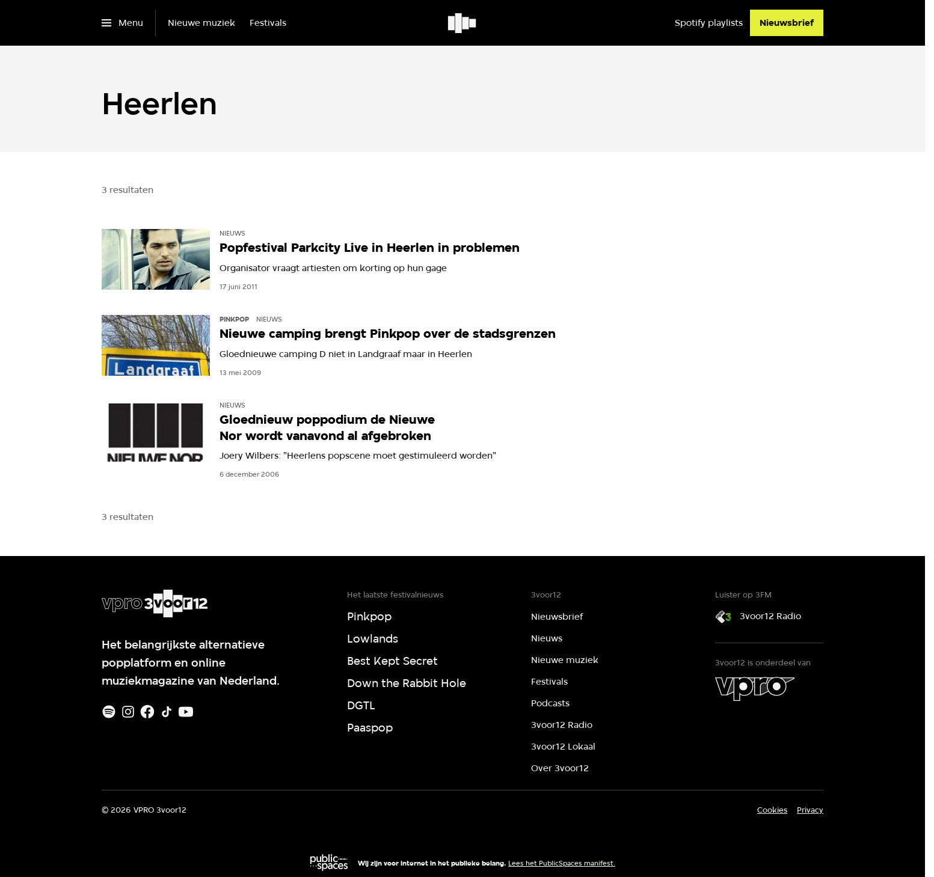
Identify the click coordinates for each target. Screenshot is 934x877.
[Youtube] (186, 711)
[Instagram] (128, 711)
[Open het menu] (122, 23)
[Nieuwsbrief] (786, 23)
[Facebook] (147, 711)
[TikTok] (166, 711)
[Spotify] (109, 711)
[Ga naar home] (463, 23)
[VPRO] (754, 689)
